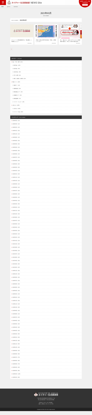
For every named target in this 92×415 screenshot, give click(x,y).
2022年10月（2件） (16, 215)
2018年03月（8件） (16, 374)
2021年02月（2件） (16, 269)
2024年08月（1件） (16, 155)
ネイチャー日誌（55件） (19, 112)
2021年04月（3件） (16, 263)
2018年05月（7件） (16, 367)
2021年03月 (16, 6)
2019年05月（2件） (16, 327)
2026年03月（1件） (16, 124)
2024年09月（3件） (16, 151)
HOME (2, 6)
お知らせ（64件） (17, 109)
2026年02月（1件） (16, 128)
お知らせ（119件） (16, 105)
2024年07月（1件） (16, 158)
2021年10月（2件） (16, 246)
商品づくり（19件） (16, 82)
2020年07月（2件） (16, 283)
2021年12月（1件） (16, 242)
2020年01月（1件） (16, 300)
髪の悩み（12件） (17, 65)
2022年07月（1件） (16, 222)
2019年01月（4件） (16, 340)
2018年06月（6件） (16, 364)
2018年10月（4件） (16, 350)
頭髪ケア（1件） (17, 85)
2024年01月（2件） (16, 175)
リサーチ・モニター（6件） (19, 102)
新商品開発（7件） (17, 99)
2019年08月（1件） (16, 316)
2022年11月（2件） (16, 212)
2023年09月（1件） (16, 185)
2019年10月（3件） (16, 310)
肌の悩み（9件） (17, 68)
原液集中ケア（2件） (18, 95)
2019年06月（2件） (16, 323)
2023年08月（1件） (16, 188)
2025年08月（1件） (16, 138)
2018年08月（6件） (16, 357)
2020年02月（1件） (16, 296)
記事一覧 (8, 6)
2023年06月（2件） (16, 195)
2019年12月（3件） (16, 303)
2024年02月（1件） (16, 171)
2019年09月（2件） (16, 313)
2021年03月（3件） (16, 266)
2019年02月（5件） (16, 337)
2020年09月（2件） (16, 279)
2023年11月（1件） (16, 178)
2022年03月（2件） (16, 232)
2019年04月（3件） (16, 330)
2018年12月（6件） (16, 343)
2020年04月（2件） (16, 293)
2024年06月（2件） (16, 161)
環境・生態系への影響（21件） (20, 78)
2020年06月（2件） (16, 286)
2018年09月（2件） (16, 354)
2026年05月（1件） (16, 121)
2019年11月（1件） (16, 306)
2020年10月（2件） (16, 276)
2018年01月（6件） (16, 381)
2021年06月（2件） (16, 259)
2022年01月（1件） (16, 239)
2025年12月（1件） (16, 134)
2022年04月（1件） (16, 229)
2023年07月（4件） (16, 192)
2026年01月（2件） (16, 131)
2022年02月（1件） (16, 236)
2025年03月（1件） (16, 148)
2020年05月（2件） (16, 289)
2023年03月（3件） (16, 205)
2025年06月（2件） (16, 141)
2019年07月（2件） (16, 320)
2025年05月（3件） (16, 144)
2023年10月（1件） (16, 182)
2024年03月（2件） (16, 168)
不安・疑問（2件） (17, 75)
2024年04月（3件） (16, 165)
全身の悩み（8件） (17, 72)
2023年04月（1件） (16, 202)
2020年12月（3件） (16, 273)
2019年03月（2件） (16, 333)
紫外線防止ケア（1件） (18, 92)
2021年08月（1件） (16, 252)
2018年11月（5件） (16, 347)
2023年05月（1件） (16, 198)
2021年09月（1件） (16, 249)
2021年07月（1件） (16, 256)
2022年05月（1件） (16, 225)
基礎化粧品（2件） (17, 88)
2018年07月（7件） (16, 360)
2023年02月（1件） (16, 209)
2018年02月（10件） (16, 377)
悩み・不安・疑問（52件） (17, 61)
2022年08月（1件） (16, 219)
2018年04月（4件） (16, 370)
